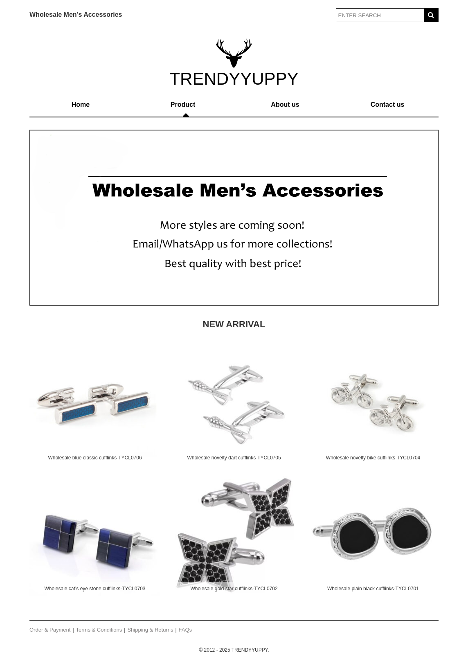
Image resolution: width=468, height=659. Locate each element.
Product (183, 104)
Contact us (388, 104)
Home (81, 104)
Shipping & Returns (150, 630)
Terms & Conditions (99, 630)
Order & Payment (49, 630)
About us (285, 104)
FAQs (185, 630)
